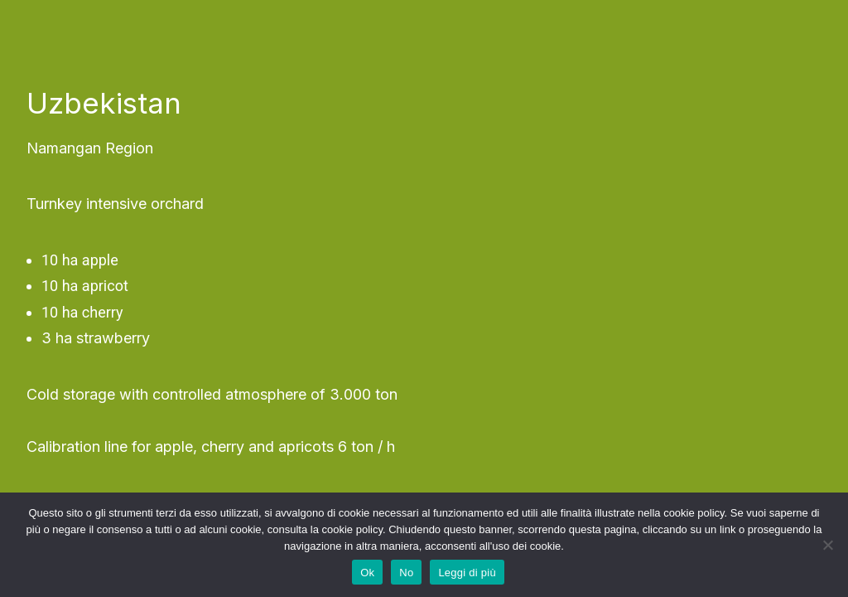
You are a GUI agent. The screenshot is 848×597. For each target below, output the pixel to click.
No (406, 572)
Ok (367, 572)
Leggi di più (467, 572)
